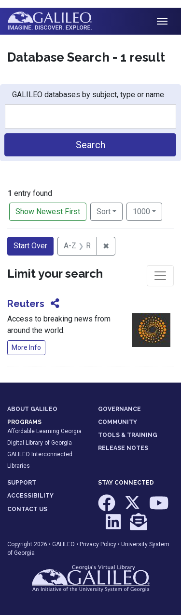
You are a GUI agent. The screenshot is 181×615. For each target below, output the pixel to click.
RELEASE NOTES (123, 448)
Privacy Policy (98, 544)
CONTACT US (27, 509)
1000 (147, 210)
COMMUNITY (117, 422)
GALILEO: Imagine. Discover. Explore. (57, 21)
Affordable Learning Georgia (44, 431)
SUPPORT (21, 482)
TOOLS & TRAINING (127, 435)
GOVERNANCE (119, 409)
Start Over (30, 245)
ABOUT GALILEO (32, 409)
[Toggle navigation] (162, 21)
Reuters (25, 303)
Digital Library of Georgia (39, 442)
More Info (26, 347)
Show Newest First (47, 211)
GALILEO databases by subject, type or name (88, 94)
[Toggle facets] (160, 275)
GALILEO (63, 544)
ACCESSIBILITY (30, 495)
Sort (104, 211)
